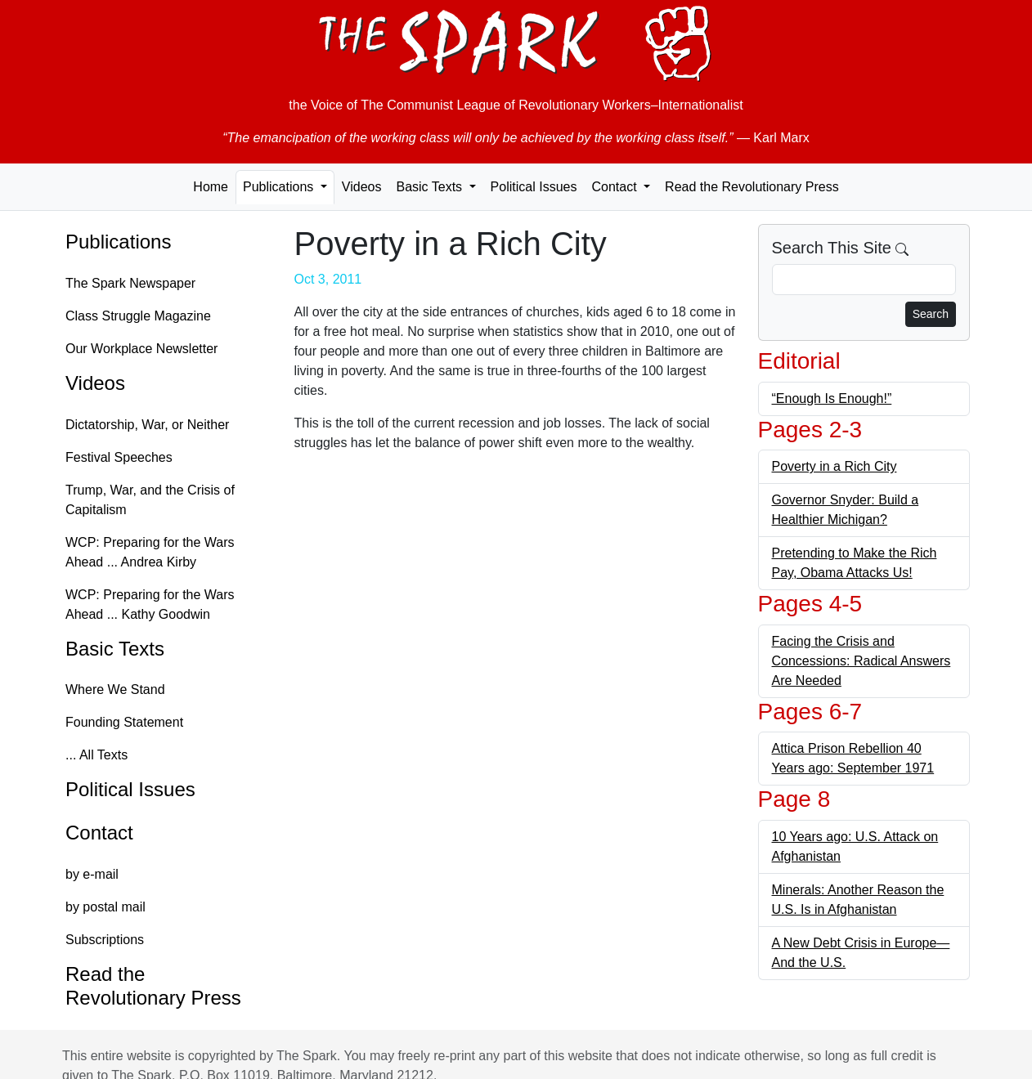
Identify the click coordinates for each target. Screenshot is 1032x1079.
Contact (99, 833)
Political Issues (534, 187)
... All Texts (96, 755)
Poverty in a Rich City (834, 466)
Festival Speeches (119, 457)
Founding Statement (124, 722)
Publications (118, 242)
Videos (362, 187)
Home (210, 187)
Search (931, 313)
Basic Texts (114, 649)
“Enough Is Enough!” (832, 398)
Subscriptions (104, 940)
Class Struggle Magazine (138, 316)
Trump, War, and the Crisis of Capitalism (150, 500)
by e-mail (92, 874)
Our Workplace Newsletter (141, 349)
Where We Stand (115, 689)
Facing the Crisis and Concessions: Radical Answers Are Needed (861, 660)
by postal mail (105, 907)
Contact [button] (615, 187)
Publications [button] (280, 187)
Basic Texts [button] (430, 187)
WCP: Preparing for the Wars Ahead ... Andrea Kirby (150, 552)
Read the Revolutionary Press (752, 187)
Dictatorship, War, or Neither (147, 425)
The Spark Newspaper (130, 283)
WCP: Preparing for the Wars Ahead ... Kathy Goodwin (150, 604)
